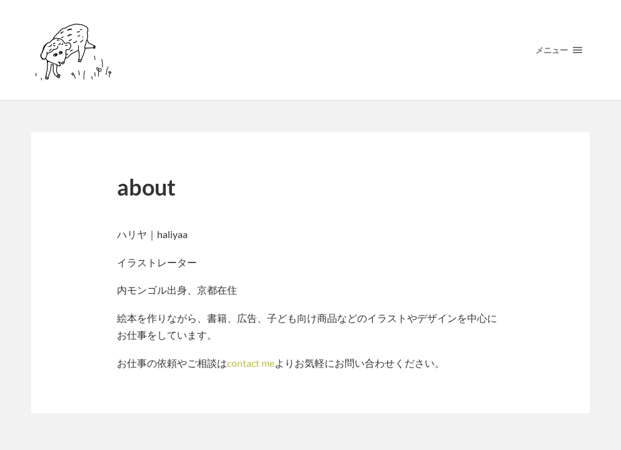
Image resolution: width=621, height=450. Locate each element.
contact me (251, 363)
